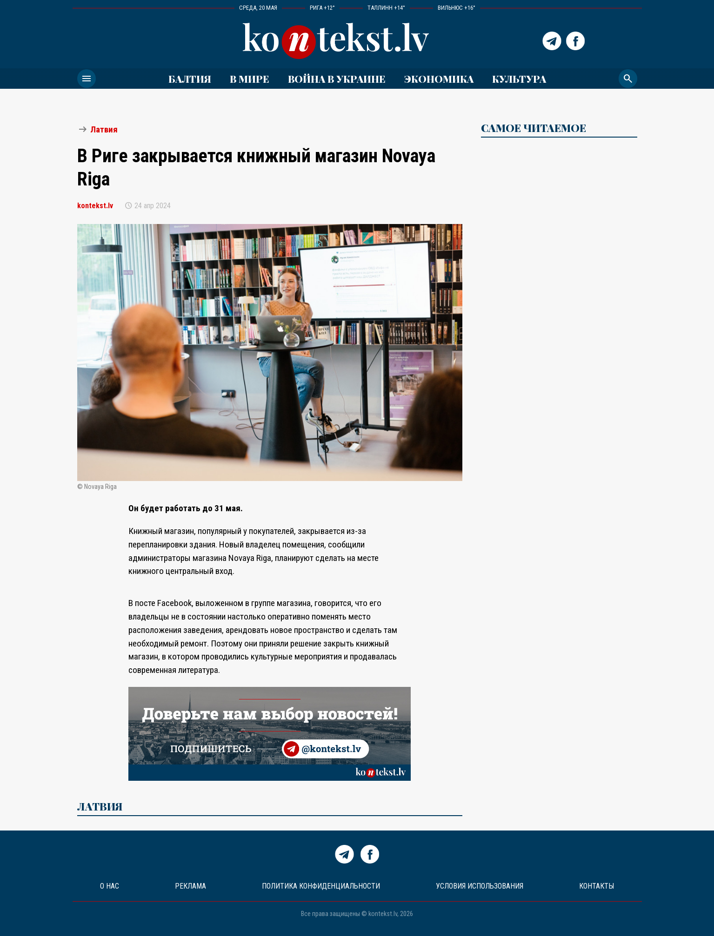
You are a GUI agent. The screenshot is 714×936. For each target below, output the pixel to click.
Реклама (190, 886)
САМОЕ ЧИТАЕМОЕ (533, 128)
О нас (109, 886)
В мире (249, 78)
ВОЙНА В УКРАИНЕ (337, 78)
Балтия (189, 78)
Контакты (596, 886)
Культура (519, 78)
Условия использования (479, 886)
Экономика (439, 78)
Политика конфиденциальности (321, 886)
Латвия (104, 129)
